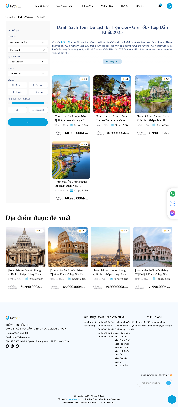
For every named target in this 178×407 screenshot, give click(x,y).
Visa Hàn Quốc (122, 344)
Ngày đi (11, 69)
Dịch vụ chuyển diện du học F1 (130, 322)
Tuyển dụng (89, 325)
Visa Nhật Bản (121, 347)
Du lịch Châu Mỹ (106, 329)
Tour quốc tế (42, 6)
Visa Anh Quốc (122, 351)
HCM (57, 125)
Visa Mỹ (119, 362)
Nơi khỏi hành (14, 57)
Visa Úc (118, 354)
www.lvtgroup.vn (76, 399)
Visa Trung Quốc (123, 340)
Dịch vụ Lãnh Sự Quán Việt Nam (130, 325)
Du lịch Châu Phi (106, 336)
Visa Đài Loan (121, 336)
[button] (28, 42)
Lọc (28, 122)
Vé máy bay (107, 6)
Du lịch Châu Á (105, 325)
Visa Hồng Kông (122, 333)
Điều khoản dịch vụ (156, 322)
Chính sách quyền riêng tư (159, 325)
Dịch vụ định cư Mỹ (124, 329)
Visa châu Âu (121, 365)
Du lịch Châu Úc (106, 333)
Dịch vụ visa (87, 6)
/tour (86, 134)
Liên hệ (140, 6)
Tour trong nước (64, 6)
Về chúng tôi (90, 322)
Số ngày (11, 80)
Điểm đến (12, 36)
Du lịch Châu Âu (106, 322)
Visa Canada (121, 358)
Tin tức (124, 6)
